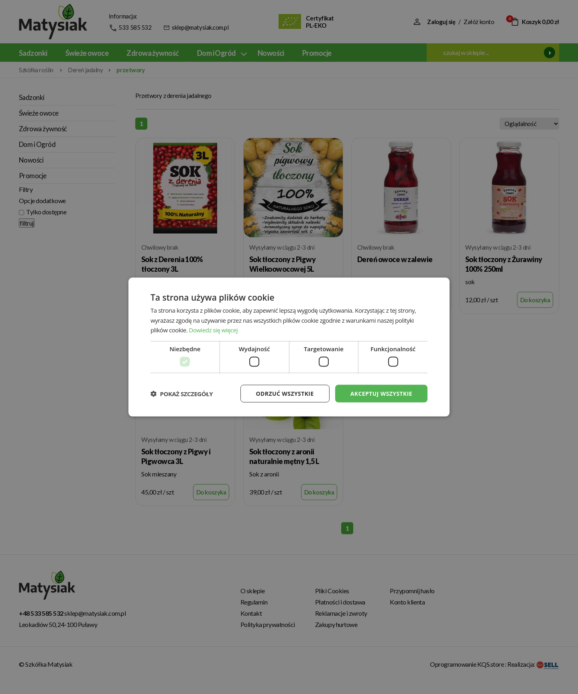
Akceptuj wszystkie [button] (381, 393)
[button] (182, 393)
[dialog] (289, 347)
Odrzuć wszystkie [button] (285, 393)
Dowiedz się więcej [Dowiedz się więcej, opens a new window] (213, 330)
